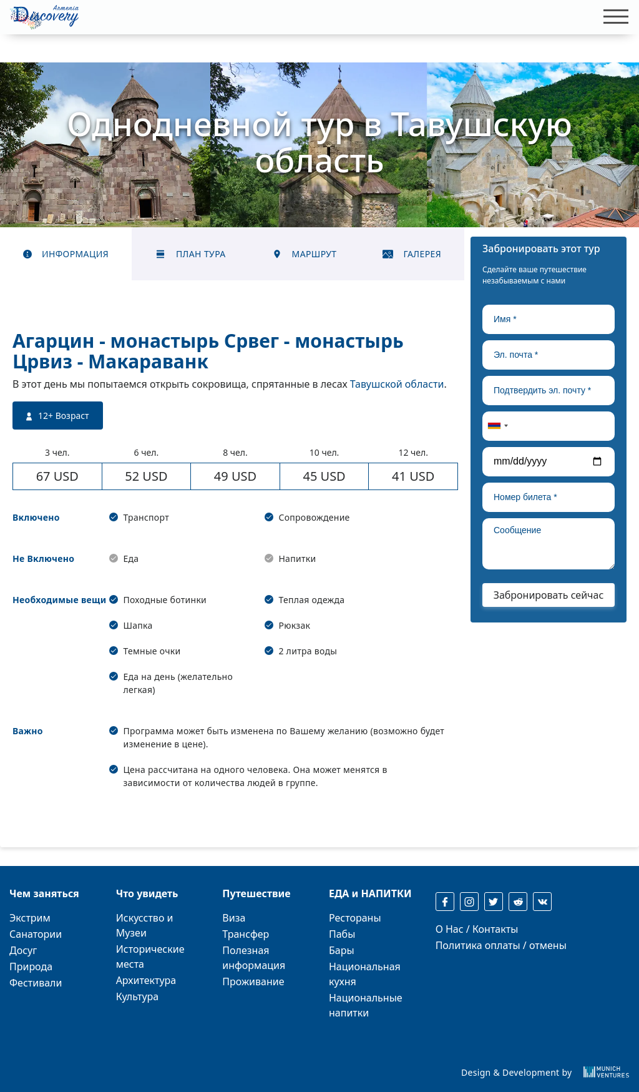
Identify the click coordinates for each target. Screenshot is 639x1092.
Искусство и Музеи (144, 925)
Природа (30, 966)
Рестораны (355, 918)
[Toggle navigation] (612, 16)
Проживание (253, 981)
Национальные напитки (365, 1005)
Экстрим (30, 918)
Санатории (35, 934)
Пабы (342, 934)
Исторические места (150, 956)
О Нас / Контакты (477, 929)
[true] (548, 319)
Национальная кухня (365, 974)
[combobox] (497, 426)
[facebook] (445, 901)
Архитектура (146, 980)
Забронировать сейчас (549, 595)
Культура (137, 996)
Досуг (23, 950)
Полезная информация (253, 957)
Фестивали (35, 983)
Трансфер (245, 934)
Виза (233, 918)
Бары (341, 950)
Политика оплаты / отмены (501, 945)
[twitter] (493, 901)
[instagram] (469, 901)
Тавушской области (397, 384)
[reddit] (518, 901)
